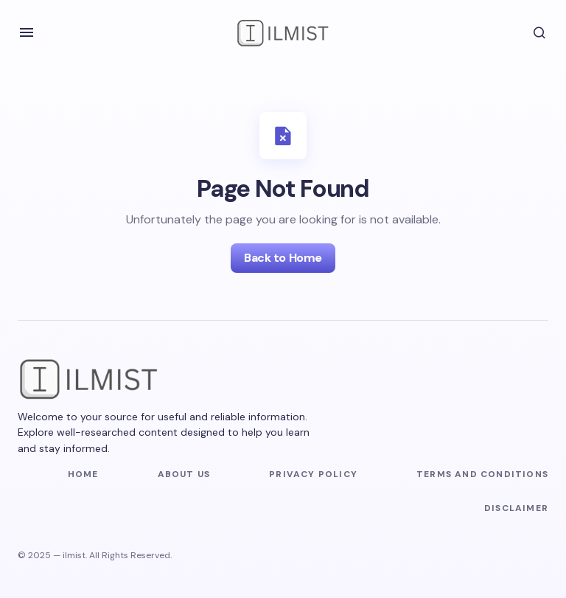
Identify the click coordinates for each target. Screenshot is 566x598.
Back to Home (282, 257)
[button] (26, 32)
